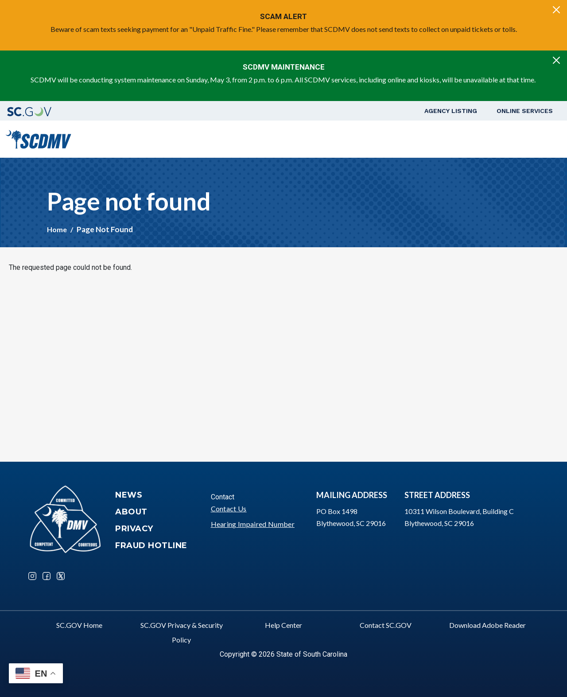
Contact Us (229, 508)
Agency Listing (450, 110)
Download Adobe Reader (487, 625)
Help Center (283, 625)
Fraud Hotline (151, 545)
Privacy (134, 528)
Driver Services (258, 139)
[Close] (556, 9)
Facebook (46, 576)
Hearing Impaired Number (253, 524)
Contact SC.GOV (386, 625)
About (131, 512)
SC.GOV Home (79, 625)
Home (57, 229)
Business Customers (398, 139)
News (128, 495)
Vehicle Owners (324, 139)
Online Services (525, 110)
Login (538, 139)
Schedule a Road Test (482, 139)
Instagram (32, 576)
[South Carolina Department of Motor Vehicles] (38, 138)
